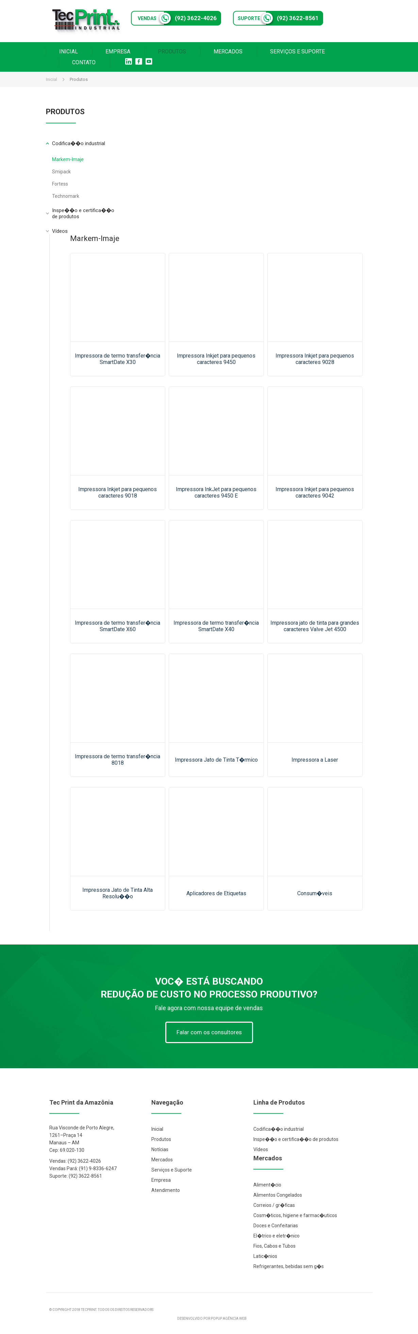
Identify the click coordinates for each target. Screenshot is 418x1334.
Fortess (60, 184)
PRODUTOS (172, 51)
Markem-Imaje (68, 159)
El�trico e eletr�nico (276, 1235)
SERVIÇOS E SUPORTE (297, 51)
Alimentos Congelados (277, 1195)
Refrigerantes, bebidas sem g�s (288, 1266)
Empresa (161, 1180)
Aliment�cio (267, 1185)
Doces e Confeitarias (275, 1225)
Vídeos (60, 231)
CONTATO (84, 62)
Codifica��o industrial (278, 1129)
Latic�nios (265, 1256)
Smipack (61, 171)
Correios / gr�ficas (274, 1205)
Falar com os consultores (209, 1032)
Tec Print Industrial (86, 21)
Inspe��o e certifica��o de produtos (295, 1139)
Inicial (51, 79)
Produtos (161, 1139)
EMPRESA (117, 51)
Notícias (159, 1149)
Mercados (162, 1159)
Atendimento (165, 1190)
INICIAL (68, 51)
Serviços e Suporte (171, 1170)
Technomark (65, 196)
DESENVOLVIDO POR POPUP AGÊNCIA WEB (212, 1318)
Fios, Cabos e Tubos (274, 1246)
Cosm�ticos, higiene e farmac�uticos (295, 1215)
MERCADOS (228, 51)
